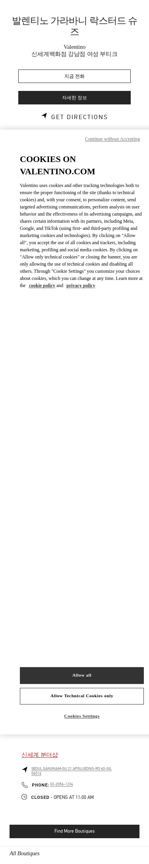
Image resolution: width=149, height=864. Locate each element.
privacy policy (80, 285)
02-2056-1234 (61, 784)
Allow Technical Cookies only (81, 696)
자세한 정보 (74, 98)
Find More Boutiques (74, 831)
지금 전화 (74, 76)
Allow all (81, 675)
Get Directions (79, 117)
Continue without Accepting (112, 139)
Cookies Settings (82, 716)
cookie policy (42, 285)
